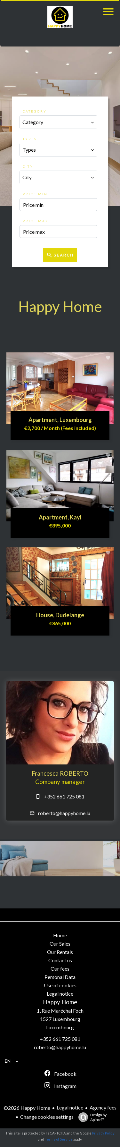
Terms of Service (59, 1139)
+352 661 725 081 (64, 796)
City (28, 166)
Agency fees (103, 1107)
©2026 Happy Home (27, 1108)
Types (30, 139)
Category (35, 111)
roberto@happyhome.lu (64, 813)
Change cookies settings (47, 1117)
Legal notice (70, 1107)
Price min (35, 194)
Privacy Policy (103, 1133)
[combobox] (58, 122)
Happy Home (60, 1002)
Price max (35, 221)
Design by (91, 1117)
